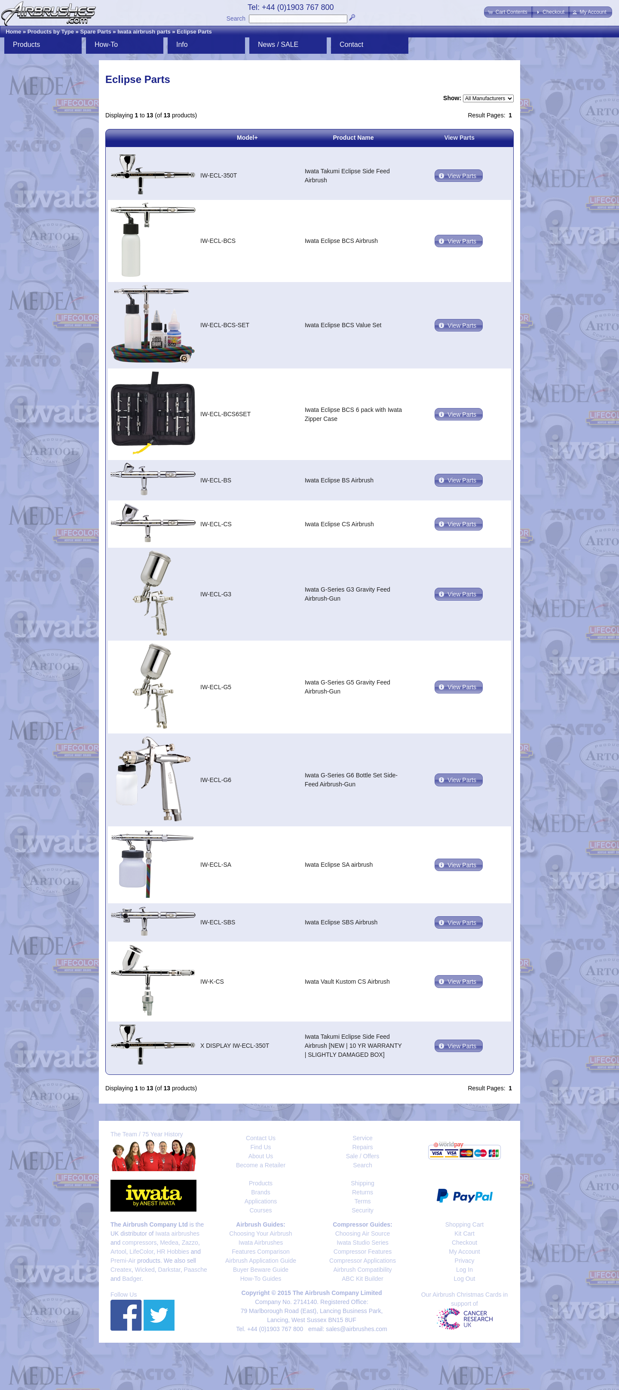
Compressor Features (363, 1251)
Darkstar (169, 1269)
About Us (260, 1156)
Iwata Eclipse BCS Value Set (343, 325)
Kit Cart (464, 1233)
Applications (261, 1201)
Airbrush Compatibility (362, 1269)
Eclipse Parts (194, 31)
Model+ (247, 137)
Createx (121, 1269)
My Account (464, 1251)
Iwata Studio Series (363, 1242)
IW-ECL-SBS (217, 922)
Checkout (464, 1242)
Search (236, 18)
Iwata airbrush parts (144, 31)
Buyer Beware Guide (260, 1269)
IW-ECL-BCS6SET (225, 414)
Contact (351, 44)
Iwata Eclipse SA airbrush (339, 864)
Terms (362, 1201)
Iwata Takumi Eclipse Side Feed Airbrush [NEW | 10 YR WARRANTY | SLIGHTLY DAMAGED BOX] (353, 1045)
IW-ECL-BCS (218, 240)
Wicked (145, 1269)
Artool (118, 1251)
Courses (260, 1210)
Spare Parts (95, 31)
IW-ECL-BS (215, 480)
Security (363, 1210)
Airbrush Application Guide (260, 1260)
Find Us (260, 1147)
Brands (260, 1192)
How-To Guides (261, 1278)
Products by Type (51, 31)
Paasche (195, 1269)
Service (362, 1138)
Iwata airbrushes (177, 1233)
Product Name (353, 137)
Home (13, 31)
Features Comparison (261, 1251)
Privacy (465, 1260)
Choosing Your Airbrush (260, 1233)
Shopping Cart (464, 1224)
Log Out (464, 1278)
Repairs (362, 1147)
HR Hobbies (172, 1251)
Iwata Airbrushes (261, 1242)
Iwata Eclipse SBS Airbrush (341, 922)
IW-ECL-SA (215, 864)
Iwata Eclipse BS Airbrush (339, 480)
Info (182, 44)
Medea (169, 1242)
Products (26, 44)
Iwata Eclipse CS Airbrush (339, 524)
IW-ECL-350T (218, 175)
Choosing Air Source (362, 1233)
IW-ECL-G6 (215, 779)
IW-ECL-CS (216, 524)
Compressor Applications (362, 1260)
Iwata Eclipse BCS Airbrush (341, 240)
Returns (362, 1192)
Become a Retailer (260, 1165)
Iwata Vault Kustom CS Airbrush (347, 981)
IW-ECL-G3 (215, 594)
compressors (139, 1242)
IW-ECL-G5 (215, 687)
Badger (131, 1278)
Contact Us (261, 1138)
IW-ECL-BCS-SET (224, 325)
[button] (508, 12)
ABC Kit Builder (362, 1278)
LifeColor (141, 1251)
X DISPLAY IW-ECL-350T (234, 1045)
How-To (106, 44)
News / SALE (278, 44)
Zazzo (190, 1242)
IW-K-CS (212, 981)
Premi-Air (122, 1260)
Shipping (362, 1183)
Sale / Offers (363, 1156)
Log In (464, 1269)
